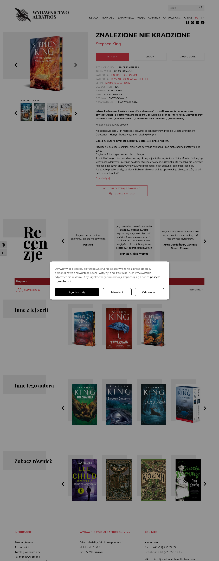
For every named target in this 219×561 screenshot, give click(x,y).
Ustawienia (117, 292)
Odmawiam (149, 292)
